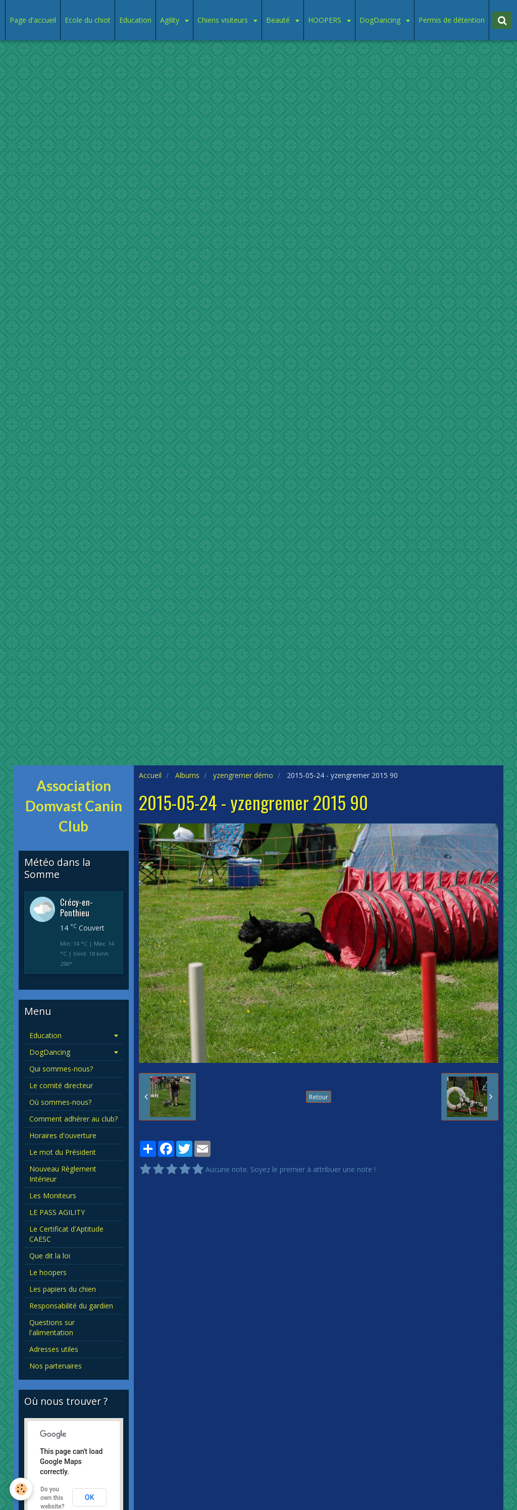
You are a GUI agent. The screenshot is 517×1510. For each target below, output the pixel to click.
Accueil (150, 775)
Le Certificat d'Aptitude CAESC (66, 1234)
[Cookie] (21, 1489)
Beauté (279, 20)
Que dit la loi (49, 1255)
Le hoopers (48, 1272)
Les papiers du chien (62, 1289)
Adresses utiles (53, 1349)
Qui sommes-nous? (61, 1069)
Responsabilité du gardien (71, 1305)
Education (135, 20)
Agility (170, 20)
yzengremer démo (243, 775)
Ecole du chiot (88, 20)
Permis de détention (452, 20)
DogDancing (380, 20)
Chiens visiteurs (223, 20)
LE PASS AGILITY (57, 1212)
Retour (318, 1097)
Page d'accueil (33, 20)
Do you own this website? (52, 1498)
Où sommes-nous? (60, 1102)
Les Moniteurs (52, 1195)
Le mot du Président (62, 1152)
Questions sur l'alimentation (52, 1327)
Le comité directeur (61, 1085)
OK (89, 1497)
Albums (187, 775)
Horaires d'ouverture (62, 1135)
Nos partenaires (55, 1366)
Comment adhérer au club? (73, 1119)
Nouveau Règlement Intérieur (62, 1174)
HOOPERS (325, 20)
